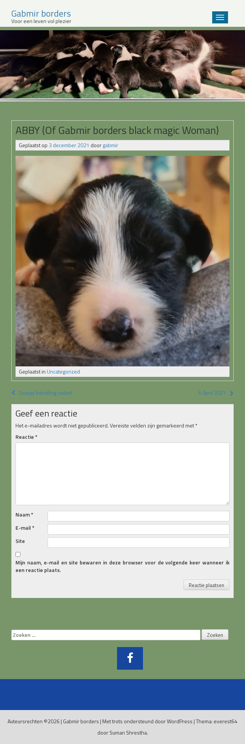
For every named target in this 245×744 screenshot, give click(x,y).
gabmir (110, 145)
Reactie (26, 437)
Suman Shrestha (128, 732)
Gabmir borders (81, 721)
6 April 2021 (212, 393)
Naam (24, 514)
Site (20, 541)
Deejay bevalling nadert (41, 393)
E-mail (24, 528)
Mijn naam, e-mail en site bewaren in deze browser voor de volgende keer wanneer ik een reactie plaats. (122, 566)
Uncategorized (63, 371)
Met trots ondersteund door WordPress (147, 721)
